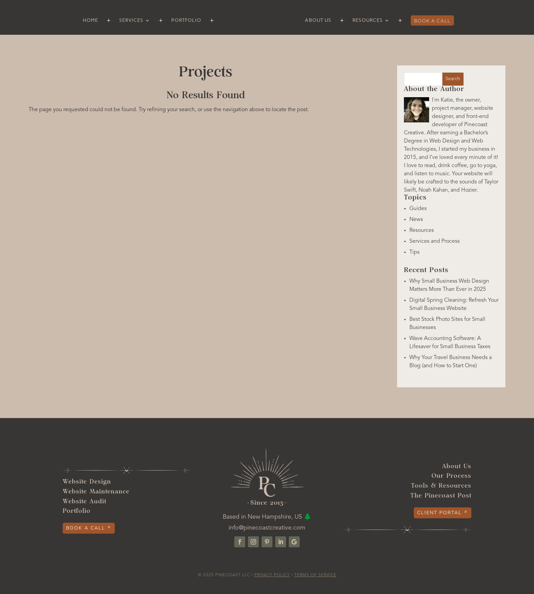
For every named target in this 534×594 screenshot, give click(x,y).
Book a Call (432, 21)
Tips (414, 252)
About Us (318, 20)
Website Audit (84, 502)
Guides (418, 208)
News (416, 219)
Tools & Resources (441, 486)
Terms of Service (315, 575)
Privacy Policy (272, 575)
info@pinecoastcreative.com (267, 528)
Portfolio (186, 20)
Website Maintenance (96, 492)
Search (452, 78)
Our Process (451, 476)
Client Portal (439, 512)
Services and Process (434, 241)
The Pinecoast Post (440, 496)
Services (131, 20)
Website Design (87, 482)
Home (90, 20)
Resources (367, 20)
